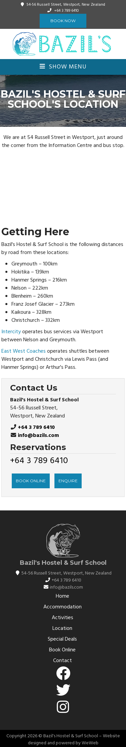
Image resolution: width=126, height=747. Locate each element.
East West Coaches (23, 351)
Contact (62, 660)
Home (62, 596)
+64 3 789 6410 (66, 10)
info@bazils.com (38, 435)
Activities (62, 617)
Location (62, 628)
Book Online (62, 650)
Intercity (11, 332)
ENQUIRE (68, 480)
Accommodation (62, 607)
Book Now (63, 20)
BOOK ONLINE (31, 480)
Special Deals (62, 639)
